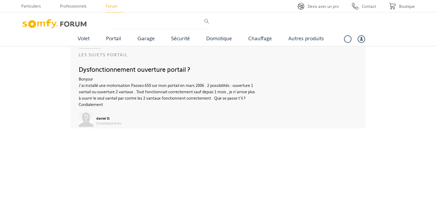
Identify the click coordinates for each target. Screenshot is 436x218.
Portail (113, 38)
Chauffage (260, 38)
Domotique (219, 38)
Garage (146, 38)
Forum (111, 5)
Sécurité (180, 38)
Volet (84, 38)
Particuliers (31, 5)
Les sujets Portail (103, 54)
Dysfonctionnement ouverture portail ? (134, 69)
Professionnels (73, 5)
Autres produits (306, 38)
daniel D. (103, 118)
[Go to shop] (402, 6)
